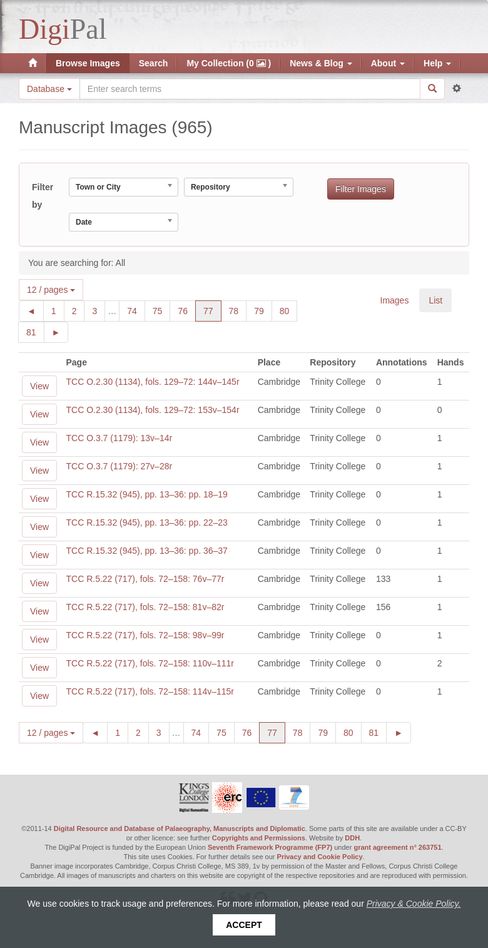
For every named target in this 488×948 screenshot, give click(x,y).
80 (289, 310)
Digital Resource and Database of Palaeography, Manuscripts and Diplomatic (179, 828)
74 (136, 310)
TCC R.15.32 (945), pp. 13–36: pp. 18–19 (146, 494)
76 (187, 310)
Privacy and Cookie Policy (320, 856)
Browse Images (88, 63)
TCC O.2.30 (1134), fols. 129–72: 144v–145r (152, 382)
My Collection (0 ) (228, 63)
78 (238, 310)
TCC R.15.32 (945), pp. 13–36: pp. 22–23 (146, 522)
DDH (352, 838)
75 (162, 310)
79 (263, 310)
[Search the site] (249, 88)
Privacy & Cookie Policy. (414, 904)
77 (212, 310)
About (388, 63)
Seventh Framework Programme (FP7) (270, 847)
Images (394, 300)
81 (35, 331)
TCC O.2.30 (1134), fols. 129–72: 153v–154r (152, 410)
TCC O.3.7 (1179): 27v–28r (119, 466)
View (39, 386)
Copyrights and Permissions (258, 838)
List (435, 300)
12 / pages (51, 290)
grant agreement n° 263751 (397, 847)
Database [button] (49, 89)
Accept (244, 925)
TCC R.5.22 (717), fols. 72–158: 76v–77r (145, 579)
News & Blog (321, 63)
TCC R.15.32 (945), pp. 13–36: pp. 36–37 (146, 551)
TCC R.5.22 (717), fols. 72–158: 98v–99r (145, 635)
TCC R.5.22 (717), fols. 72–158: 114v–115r (150, 691)
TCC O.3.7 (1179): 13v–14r (119, 438)
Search (153, 63)
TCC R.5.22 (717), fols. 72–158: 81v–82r (145, 607)
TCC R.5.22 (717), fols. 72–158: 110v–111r (150, 663)
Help (437, 63)
